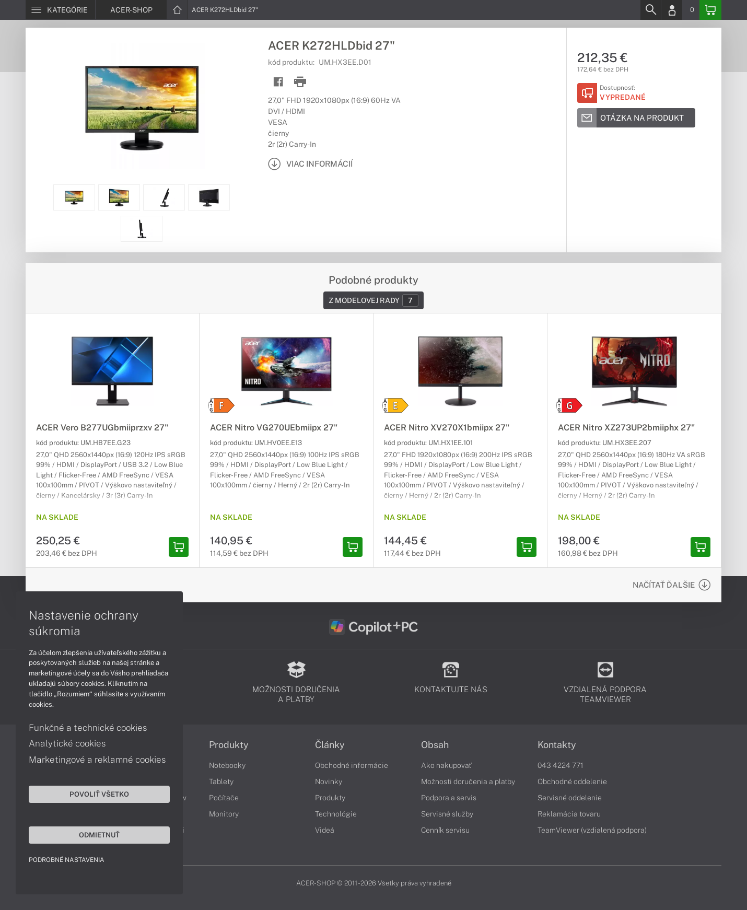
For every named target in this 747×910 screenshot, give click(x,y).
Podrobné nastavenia (66, 860)
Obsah (435, 745)
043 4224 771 (560, 765)
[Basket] (710, 10)
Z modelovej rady (373, 300)
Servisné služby (447, 814)
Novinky (328, 781)
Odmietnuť (99, 835)
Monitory (224, 814)
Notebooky (227, 765)
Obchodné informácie (351, 765)
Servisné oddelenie (570, 798)
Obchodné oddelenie (572, 781)
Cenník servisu (445, 830)
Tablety (221, 781)
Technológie (336, 814)
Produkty (229, 745)
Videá (324, 830)
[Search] (650, 10)
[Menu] (60, 10)
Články (330, 745)
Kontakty (557, 745)
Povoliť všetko (99, 794)
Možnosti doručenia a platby (468, 781)
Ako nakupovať (446, 765)
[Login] (671, 10)
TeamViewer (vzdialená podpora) (592, 830)
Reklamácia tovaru (569, 814)
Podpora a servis (448, 798)
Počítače (224, 798)
